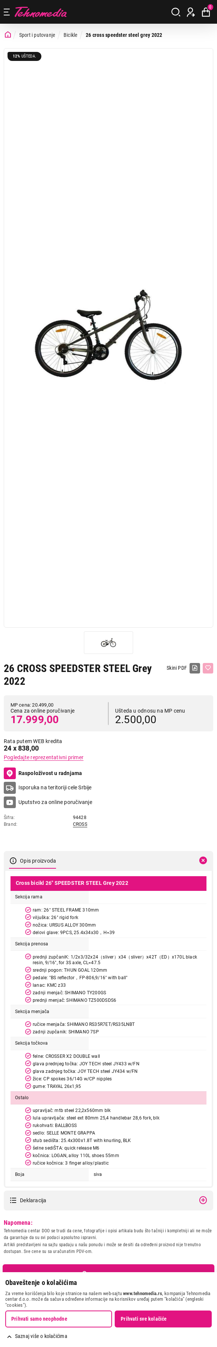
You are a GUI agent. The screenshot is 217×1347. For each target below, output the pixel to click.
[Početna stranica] (8, 34)
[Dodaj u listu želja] (208, 668)
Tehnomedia (40, 11)
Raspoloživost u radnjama (43, 774)
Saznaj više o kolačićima (41, 1336)
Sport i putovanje (37, 35)
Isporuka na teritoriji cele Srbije (55, 787)
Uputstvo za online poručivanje (55, 802)
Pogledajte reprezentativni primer (43, 757)
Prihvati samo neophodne (39, 1319)
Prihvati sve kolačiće (144, 1319)
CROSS (80, 824)
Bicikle (70, 35)
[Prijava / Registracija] (190, 12)
